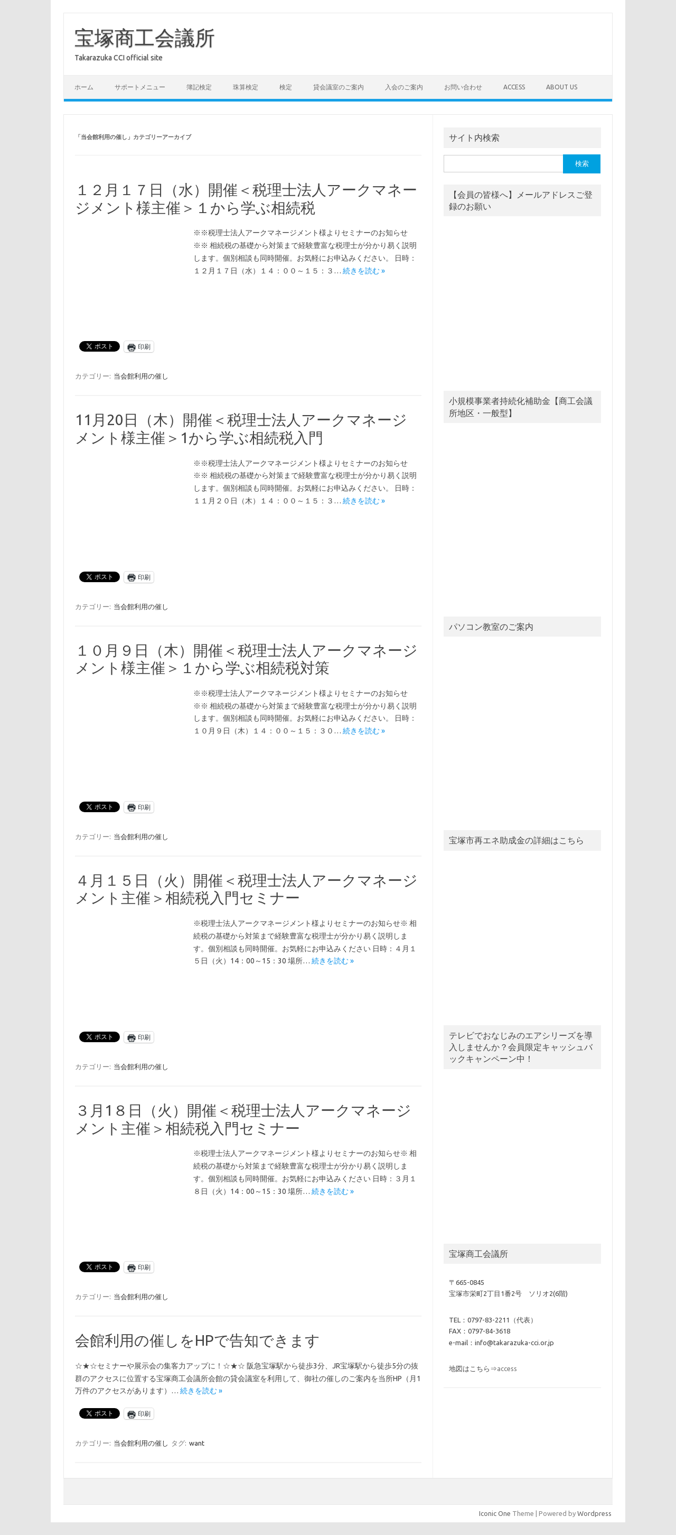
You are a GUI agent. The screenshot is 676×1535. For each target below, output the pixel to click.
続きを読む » (364, 270)
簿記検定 (199, 87)
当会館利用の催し (141, 376)
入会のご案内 (404, 87)
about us (561, 87)
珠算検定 (245, 87)
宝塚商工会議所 (144, 37)
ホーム (83, 87)
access (514, 87)
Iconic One (495, 1513)
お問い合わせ (463, 87)
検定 (285, 87)
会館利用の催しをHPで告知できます (197, 1340)
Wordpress (594, 1513)
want (196, 1443)
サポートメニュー (140, 87)
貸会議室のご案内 (338, 87)
